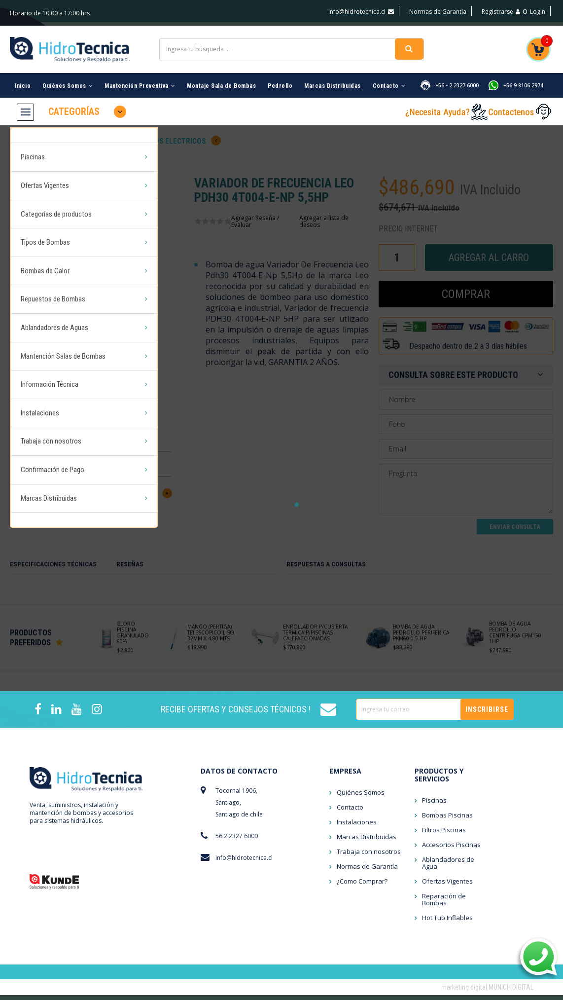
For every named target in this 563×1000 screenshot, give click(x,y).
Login (537, 11)
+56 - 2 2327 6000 (457, 78)
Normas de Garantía (437, 11)
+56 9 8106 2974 (523, 78)
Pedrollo (280, 79)
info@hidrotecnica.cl (361, 11)
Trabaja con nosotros (51, 400)
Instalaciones (40, 375)
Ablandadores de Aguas (54, 300)
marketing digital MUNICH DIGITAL (487, 992)
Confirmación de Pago (52, 425)
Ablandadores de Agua (448, 868)
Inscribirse (486, 714)
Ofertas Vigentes (45, 174)
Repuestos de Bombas (53, 274)
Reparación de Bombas (444, 904)
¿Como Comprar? (362, 886)
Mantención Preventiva (140, 79)
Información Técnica (49, 350)
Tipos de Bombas (45, 224)
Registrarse (501, 11)
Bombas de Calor (45, 249)
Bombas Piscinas (447, 819)
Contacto (389, 79)
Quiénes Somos (67, 79)
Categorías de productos (56, 199)
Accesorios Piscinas (451, 849)
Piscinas (33, 149)
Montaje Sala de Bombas (221, 79)
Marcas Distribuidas (332, 79)
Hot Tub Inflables (447, 922)
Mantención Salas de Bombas (63, 325)
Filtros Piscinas (444, 834)
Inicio (23, 79)
